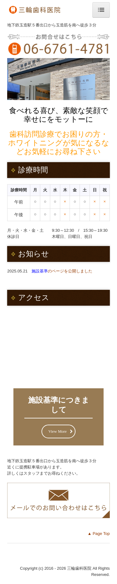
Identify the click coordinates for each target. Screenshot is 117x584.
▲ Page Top (98, 533)
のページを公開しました (62, 271)
